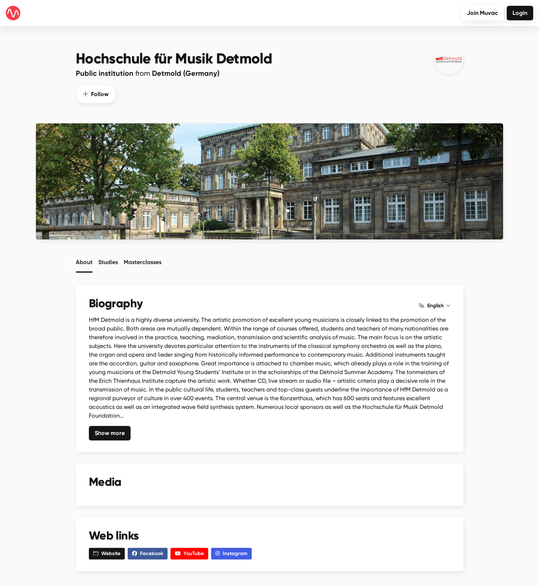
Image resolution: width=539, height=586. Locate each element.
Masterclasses (142, 259)
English (434, 304)
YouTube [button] (189, 552)
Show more (110, 431)
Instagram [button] (231, 552)
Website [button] (106, 552)
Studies (108, 259)
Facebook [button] (147, 552)
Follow (95, 92)
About (84, 259)
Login (520, 12)
